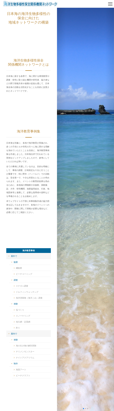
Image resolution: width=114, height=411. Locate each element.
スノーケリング (23, 316)
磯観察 (19, 268)
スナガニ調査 (22, 286)
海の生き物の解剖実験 (26, 346)
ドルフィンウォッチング (27, 292)
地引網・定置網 (23, 322)
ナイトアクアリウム (25, 358)
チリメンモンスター (25, 352)
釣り (18, 328)
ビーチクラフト (23, 375)
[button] (109, 205)
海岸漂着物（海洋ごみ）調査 (29, 298)
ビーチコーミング (24, 274)
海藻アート (21, 370)
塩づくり (20, 310)
